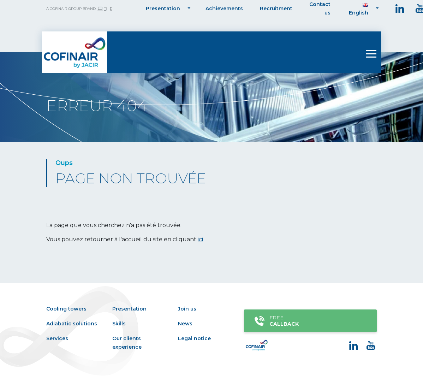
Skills (119, 323)
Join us (187, 309)
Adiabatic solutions (71, 323)
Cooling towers (66, 309)
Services (57, 338)
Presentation (163, 8)
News (185, 323)
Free (308, 320)
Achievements (224, 8)
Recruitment (276, 8)
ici (200, 239)
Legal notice (194, 338)
